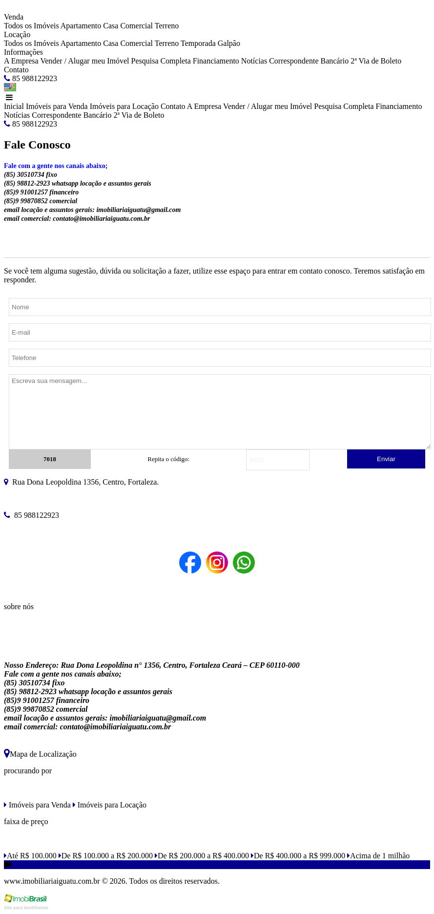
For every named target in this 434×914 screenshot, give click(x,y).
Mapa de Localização (40, 754)
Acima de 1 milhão (378, 855)
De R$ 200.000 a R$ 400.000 (202, 855)
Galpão (229, 43)
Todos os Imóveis (31, 25)
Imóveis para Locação (124, 106)
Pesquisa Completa (161, 61)
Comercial (136, 25)
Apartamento (81, 25)
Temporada (198, 43)
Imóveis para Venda (57, 106)
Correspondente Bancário (309, 61)
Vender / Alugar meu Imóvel (84, 61)
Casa (110, 25)
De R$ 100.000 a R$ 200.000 (106, 855)
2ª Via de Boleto (376, 61)
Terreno (167, 25)
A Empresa (21, 61)
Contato (16, 69)
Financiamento (216, 61)
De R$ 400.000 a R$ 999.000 (298, 855)
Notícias (254, 61)
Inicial (14, 106)
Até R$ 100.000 (30, 855)
